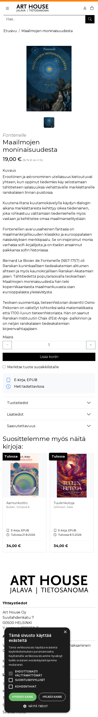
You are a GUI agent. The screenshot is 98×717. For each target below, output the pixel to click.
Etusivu (10, 31)
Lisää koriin (49, 357)
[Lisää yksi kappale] (90, 345)
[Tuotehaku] (49, 19)
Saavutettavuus (21, 426)
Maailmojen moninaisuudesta (47, 31)
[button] (37, 706)
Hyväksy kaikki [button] (22, 697)
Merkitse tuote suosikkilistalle (33, 367)
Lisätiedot (15, 414)
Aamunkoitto (17, 503)
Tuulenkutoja (64, 503)
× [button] (65, 632)
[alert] (37, 670)
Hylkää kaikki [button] (52, 697)
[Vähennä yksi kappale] (7, 345)
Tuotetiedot (17, 403)
